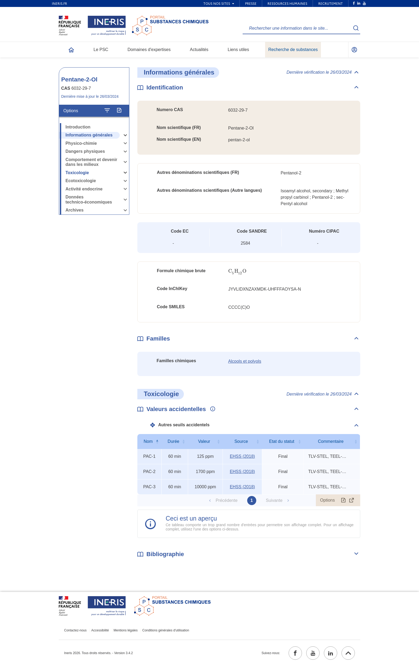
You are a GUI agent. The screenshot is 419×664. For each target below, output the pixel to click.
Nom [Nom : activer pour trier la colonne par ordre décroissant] (148, 441)
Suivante (274, 500)
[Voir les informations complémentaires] (211, 409)
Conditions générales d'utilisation (165, 630)
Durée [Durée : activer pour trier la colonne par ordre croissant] (173, 441)
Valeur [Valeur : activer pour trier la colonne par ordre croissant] (204, 441)
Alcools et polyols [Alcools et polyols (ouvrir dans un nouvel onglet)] (244, 361)
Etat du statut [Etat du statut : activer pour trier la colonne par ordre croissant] (281, 441)
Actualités (199, 49)
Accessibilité (100, 630)
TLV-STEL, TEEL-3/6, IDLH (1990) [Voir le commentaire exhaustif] (328, 456)
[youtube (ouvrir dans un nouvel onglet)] (313, 653)
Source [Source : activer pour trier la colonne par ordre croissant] (241, 441)
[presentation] (237, 271)
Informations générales (88, 135)
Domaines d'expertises (148, 49)
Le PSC (101, 49)
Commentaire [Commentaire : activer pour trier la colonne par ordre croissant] (331, 441)
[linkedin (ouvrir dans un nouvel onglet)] (330, 653)
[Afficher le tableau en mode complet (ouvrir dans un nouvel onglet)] (351, 500)
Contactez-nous (75, 630)
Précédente (227, 500)
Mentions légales (126, 630)
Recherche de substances (293, 49)
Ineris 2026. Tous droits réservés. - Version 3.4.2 (98, 653)
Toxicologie (77, 172)
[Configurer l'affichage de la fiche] (107, 110)
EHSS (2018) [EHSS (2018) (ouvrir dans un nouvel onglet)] (242, 456)
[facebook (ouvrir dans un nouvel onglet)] (295, 653)
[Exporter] (119, 110)
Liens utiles (238, 49)
